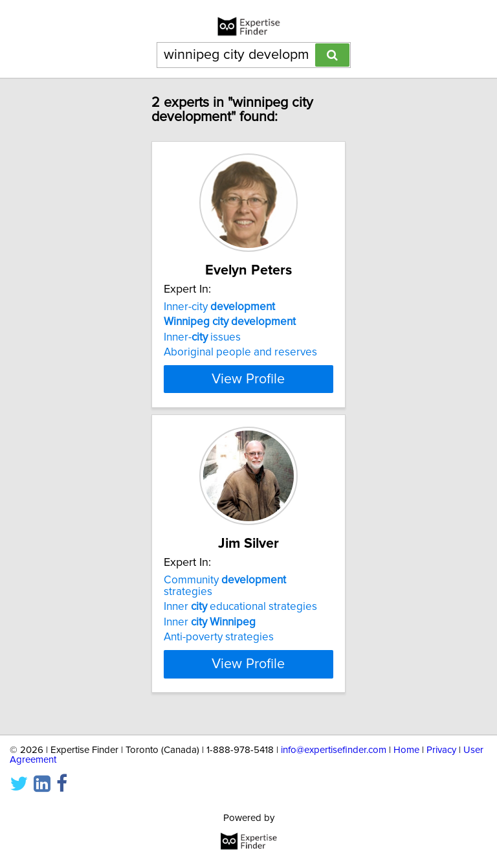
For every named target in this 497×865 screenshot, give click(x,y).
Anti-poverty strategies (219, 649)
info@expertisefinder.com (333, 750)
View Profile (248, 390)
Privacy (441, 750)
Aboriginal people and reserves (240, 352)
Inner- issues (202, 337)
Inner (210, 634)
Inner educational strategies (240, 618)
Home (406, 750)
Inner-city (219, 307)
